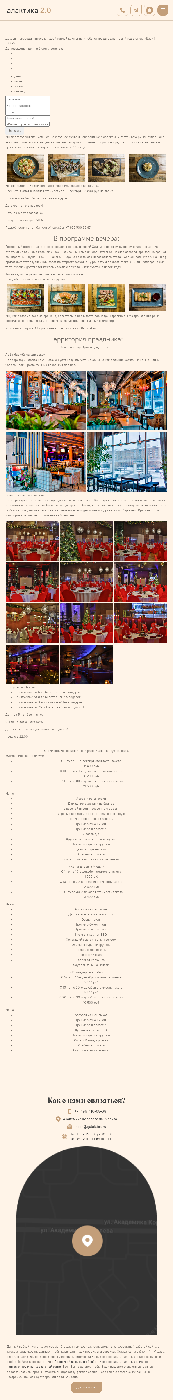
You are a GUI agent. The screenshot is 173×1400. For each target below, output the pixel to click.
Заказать (14, 131)
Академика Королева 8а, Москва (90, 1119)
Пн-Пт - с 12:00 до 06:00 (90, 1134)
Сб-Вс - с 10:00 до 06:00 (90, 1139)
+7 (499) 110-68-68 (90, 1111)
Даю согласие (86, 1387)
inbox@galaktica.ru (90, 1126)
